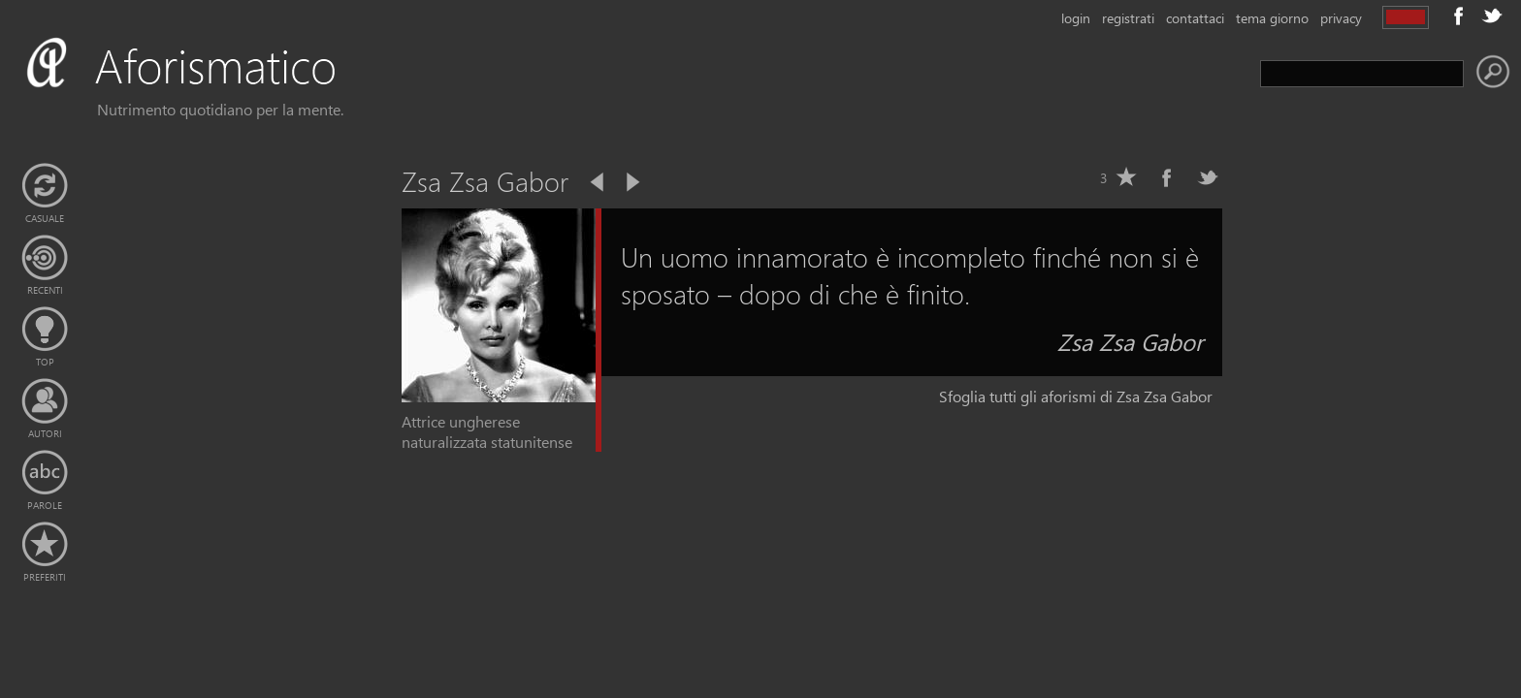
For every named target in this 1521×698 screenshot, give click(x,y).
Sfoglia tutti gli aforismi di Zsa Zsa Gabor (1076, 396)
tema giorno (1272, 18)
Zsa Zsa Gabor (1130, 341)
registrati (1128, 18)
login (1075, 18)
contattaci (1195, 18)
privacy (1341, 18)
